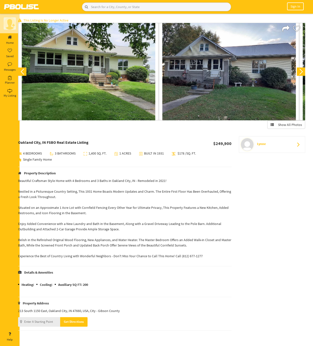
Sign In (295, 6)
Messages (10, 66)
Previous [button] (27, 72)
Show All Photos (285, 125)
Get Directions (79, 322)
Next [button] (300, 72)
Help (10, 336)
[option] (93, 72)
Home (10, 40)
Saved (10, 53)
